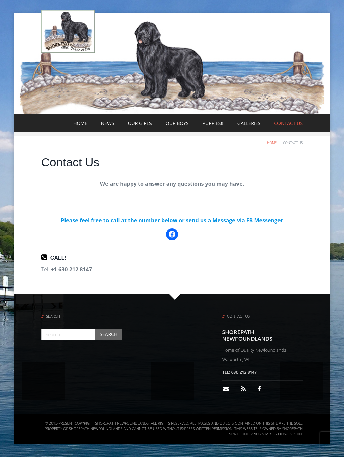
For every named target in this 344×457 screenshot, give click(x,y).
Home (80, 123)
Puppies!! (213, 123)
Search (108, 334)
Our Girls (140, 123)
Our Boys (177, 123)
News (107, 123)
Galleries (248, 123)
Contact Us (288, 123)
